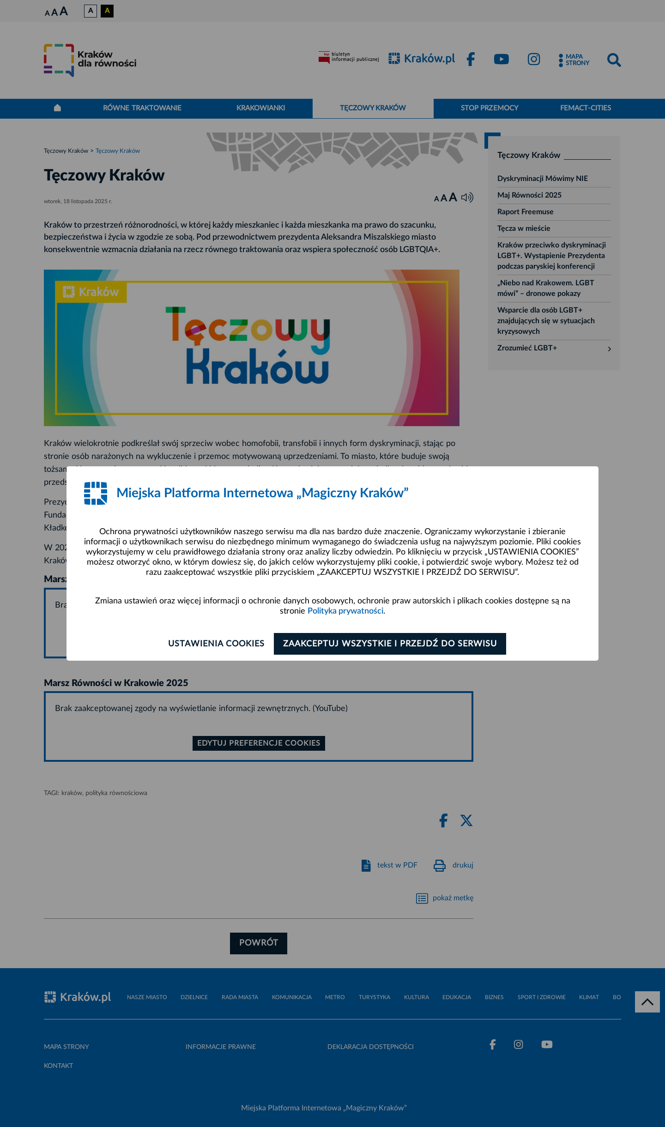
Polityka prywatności (345, 612)
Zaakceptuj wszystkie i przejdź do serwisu (393, 644)
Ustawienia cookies (213, 644)
